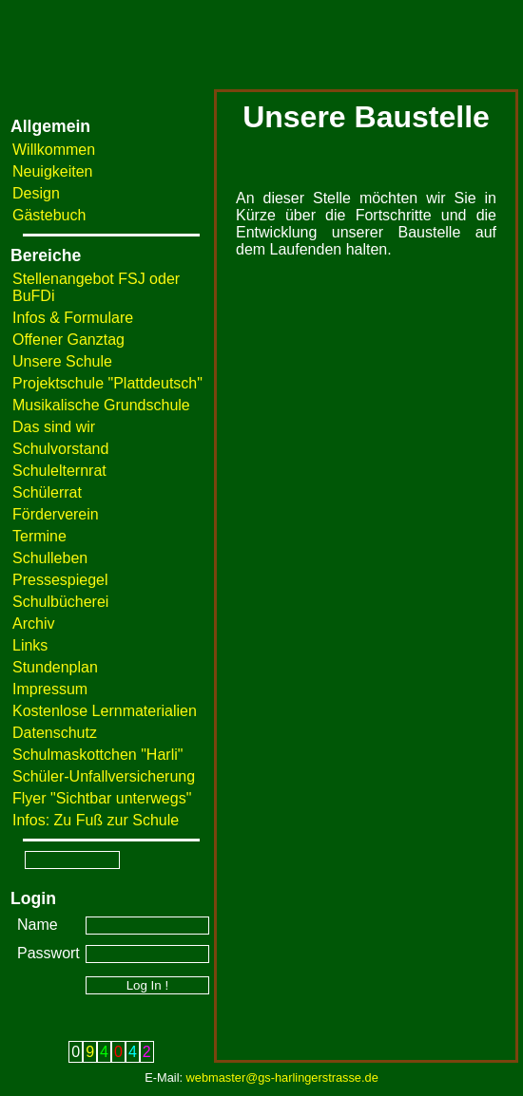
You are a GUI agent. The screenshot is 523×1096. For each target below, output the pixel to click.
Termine (39, 536)
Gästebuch (49, 215)
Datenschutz (54, 733)
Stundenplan (55, 667)
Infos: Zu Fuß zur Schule (95, 820)
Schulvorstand (60, 449)
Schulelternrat (59, 471)
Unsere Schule (62, 361)
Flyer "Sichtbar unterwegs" (101, 798)
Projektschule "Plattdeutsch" (107, 383)
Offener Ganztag (68, 339)
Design (36, 193)
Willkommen (53, 150)
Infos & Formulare (72, 318)
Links (30, 645)
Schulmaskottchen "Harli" (97, 754)
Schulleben (49, 558)
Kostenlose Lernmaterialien (104, 711)
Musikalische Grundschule (101, 405)
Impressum (49, 689)
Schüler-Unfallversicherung (103, 776)
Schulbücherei (60, 602)
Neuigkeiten (52, 171)
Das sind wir (53, 427)
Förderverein (55, 514)
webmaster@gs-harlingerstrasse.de (282, 1077)
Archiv (33, 623)
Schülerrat (47, 492)
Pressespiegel (60, 580)
